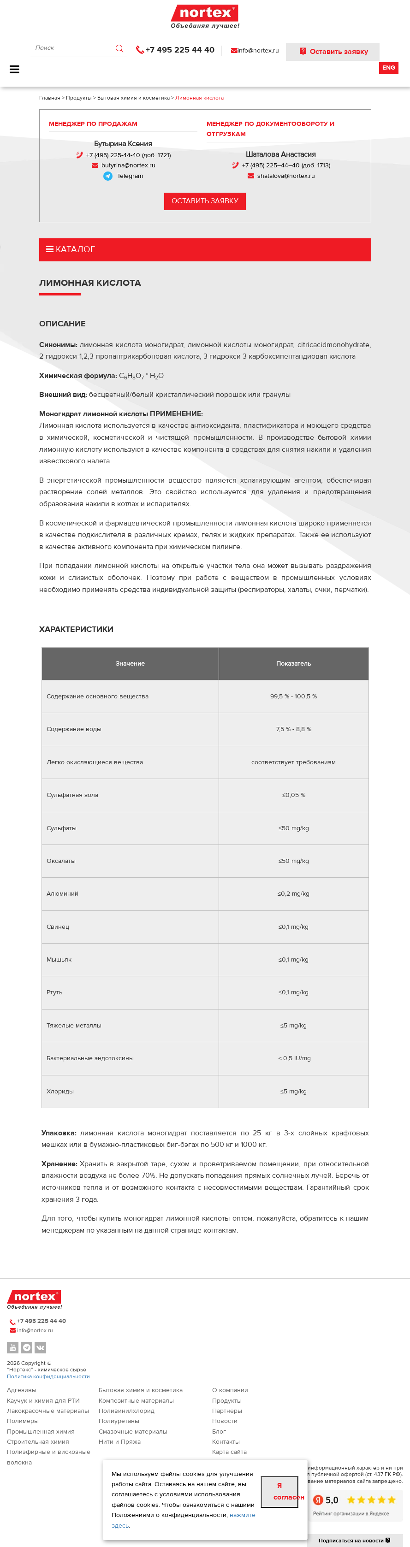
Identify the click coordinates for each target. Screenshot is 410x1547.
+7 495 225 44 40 (180, 50)
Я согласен (285, 1491)
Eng (388, 68)
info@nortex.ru (258, 51)
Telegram (130, 176)
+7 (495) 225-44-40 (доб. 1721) (127, 155)
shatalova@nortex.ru (286, 176)
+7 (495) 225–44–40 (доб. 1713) (286, 165)
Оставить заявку (332, 51)
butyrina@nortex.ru (127, 165)
